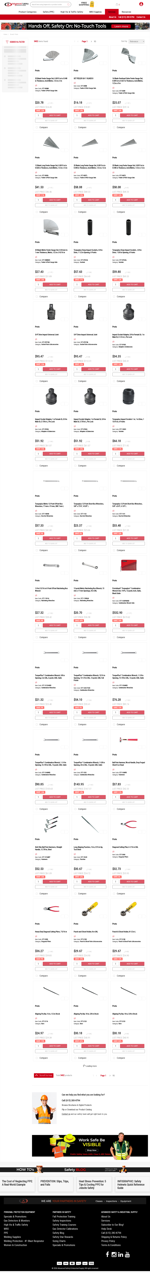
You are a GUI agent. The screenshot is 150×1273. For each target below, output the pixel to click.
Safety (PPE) (48, 12)
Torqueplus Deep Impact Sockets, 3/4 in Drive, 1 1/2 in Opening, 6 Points (88, 251)
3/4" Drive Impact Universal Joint (47, 335)
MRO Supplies (95, 12)
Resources (126, 12)
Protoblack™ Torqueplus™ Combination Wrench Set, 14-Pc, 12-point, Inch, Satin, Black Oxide (126, 590)
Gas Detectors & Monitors (17, 1220)
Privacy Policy (108, 1241)
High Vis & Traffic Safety (72, 12)
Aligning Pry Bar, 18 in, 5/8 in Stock (86, 1014)
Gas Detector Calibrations (65, 1228)
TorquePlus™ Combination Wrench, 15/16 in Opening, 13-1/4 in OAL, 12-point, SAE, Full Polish (89, 677)
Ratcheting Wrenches (48, 601)
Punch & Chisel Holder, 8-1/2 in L (124, 932)
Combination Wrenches (48, 688)
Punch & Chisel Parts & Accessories (91, 941)
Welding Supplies (12, 1236)
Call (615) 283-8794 (126, 17)
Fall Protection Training (64, 1216)
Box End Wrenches (47, 516)
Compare (41, 127)
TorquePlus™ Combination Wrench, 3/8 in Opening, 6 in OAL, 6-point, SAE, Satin (50, 676)
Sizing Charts (59, 1241)
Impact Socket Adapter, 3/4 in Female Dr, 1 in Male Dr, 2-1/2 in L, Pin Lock (128, 336)
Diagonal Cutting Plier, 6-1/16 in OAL (125, 847)
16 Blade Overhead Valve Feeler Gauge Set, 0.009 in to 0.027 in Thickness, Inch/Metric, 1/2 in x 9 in (127, 80)
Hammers (122, 775)
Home (5, 34)
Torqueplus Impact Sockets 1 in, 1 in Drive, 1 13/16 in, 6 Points (128, 420)
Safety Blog (58, 1232)
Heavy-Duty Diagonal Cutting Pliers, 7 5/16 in (51, 932)
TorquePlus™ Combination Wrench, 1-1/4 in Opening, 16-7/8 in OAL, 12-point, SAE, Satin (50, 764)
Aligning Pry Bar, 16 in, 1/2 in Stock (47, 1014)
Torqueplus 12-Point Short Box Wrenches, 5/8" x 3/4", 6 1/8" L (127, 505)
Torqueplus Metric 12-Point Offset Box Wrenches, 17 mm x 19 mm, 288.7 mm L (49, 505)
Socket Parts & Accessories (49, 344)
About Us (112, 17)
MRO (6, 1228)
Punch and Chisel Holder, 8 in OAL (86, 932)
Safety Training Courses (64, 1224)
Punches (82, 859)
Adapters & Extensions (126, 347)
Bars (42, 1024)
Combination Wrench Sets (126, 603)
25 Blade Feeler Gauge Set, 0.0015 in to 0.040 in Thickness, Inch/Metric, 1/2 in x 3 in (51, 79)
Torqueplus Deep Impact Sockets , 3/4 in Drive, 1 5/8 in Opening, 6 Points (126, 251)
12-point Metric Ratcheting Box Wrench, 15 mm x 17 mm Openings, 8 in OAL (89, 589)
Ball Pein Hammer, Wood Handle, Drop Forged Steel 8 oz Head (128, 764)
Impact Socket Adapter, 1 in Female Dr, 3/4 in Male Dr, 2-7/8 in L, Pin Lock (51, 420)
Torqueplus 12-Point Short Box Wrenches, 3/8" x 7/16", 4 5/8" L (89, 505)
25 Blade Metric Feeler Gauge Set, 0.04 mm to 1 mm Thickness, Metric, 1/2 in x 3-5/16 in (51, 251)
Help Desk (106, 1228)
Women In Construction (15, 1245)
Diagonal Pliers (123, 857)
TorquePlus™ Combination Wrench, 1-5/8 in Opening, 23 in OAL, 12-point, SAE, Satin (89, 764)
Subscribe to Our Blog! (112, 1224)
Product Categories (27, 12)
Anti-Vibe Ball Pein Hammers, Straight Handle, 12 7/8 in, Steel (48, 848)
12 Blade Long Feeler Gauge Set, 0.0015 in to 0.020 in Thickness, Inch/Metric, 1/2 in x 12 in (51, 166)
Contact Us (140, 17)
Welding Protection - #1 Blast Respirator (24, 1241)
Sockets (82, 262)
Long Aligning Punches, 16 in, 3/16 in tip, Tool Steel (88, 848)
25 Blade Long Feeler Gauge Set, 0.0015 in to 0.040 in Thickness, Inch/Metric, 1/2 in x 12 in (90, 166)
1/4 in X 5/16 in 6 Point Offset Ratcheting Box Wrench (51, 589)
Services (111, 12)
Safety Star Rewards (63, 1236)
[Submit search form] (68, 4)
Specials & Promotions (15, 1216)
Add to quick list (51, 121)
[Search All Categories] (50, 4)
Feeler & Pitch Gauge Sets (49, 91)
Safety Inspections (62, 1220)
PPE (6, 1232)
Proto (37, 70)
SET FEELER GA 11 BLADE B (83, 78)
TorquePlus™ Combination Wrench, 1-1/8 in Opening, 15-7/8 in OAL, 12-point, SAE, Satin (128, 676)
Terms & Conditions (111, 1245)
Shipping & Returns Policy (114, 1236)
